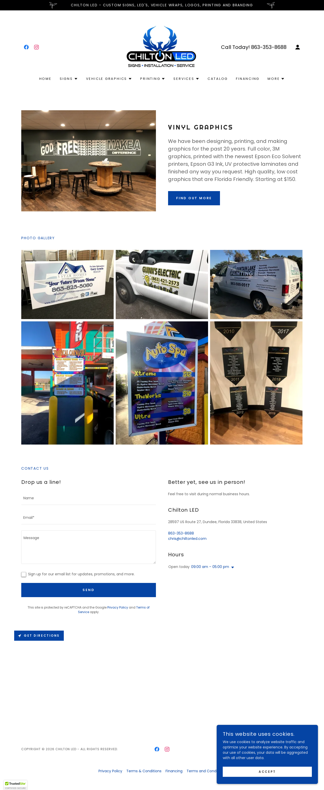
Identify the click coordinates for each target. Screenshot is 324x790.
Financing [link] (247, 78)
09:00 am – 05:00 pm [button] (210, 566)
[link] (26, 47)
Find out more (194, 198)
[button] (298, 47)
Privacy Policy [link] (117, 607)
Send (88, 589)
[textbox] (88, 498)
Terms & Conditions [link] (143, 771)
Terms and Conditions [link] (206, 771)
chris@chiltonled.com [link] (187, 538)
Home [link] (45, 78)
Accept (267, 771)
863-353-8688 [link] (269, 47)
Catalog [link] (218, 78)
